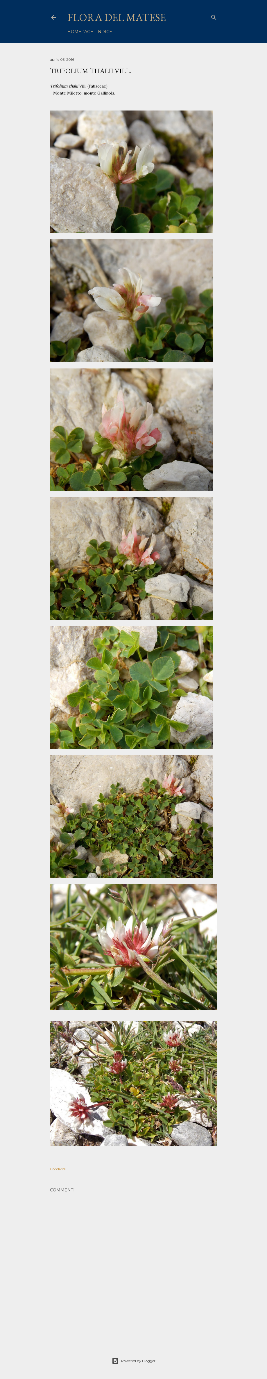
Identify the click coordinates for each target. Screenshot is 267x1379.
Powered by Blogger (133, 1360)
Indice (104, 31)
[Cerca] (213, 16)
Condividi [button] (58, 1169)
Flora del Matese (116, 17)
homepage (80, 31)
